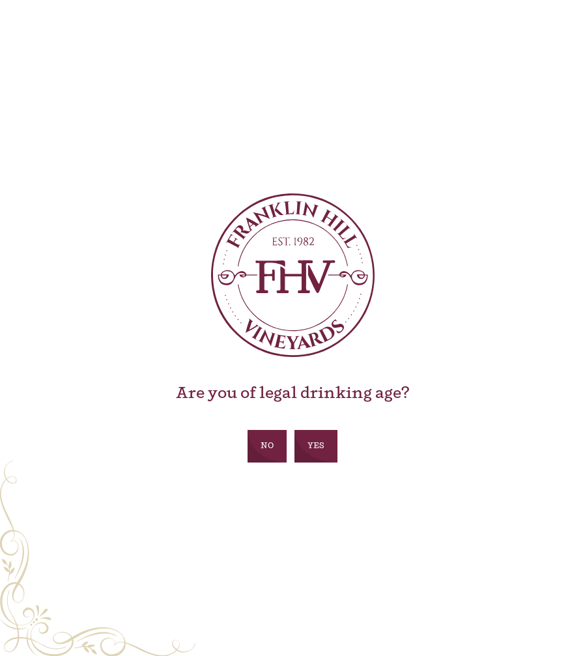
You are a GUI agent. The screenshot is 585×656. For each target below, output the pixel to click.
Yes (315, 446)
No (267, 446)
